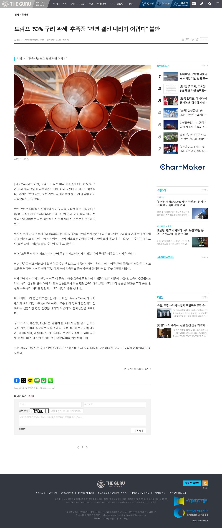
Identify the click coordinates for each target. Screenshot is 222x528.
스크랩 (197, 39)
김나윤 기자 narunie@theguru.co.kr (29, 39)
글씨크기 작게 (206, 39)
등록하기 (138, 430)
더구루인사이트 (165, 257)
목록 (182, 39)
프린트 (192, 39)
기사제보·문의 (159, 492)
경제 (16, 14)
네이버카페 (43, 380)
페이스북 (17, 380)
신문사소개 (40, 492)
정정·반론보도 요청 (178, 492)
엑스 (23, 380)
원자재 (24, 14)
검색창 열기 (210, 4)
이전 (78, 447)
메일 (187, 39)
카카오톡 (30, 380)
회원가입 (194, 4)
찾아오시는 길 (67, 492)
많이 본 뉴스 (163, 65)
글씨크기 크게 (202, 39)
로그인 (202, 4)
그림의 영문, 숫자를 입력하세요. (66, 411)
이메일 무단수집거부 (140, 492)
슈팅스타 (161, 190)
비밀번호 (88, 404)
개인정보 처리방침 (85, 492)
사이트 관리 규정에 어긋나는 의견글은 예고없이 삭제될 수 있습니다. (51, 417)
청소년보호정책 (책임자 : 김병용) (112, 492)
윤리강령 (53, 492)
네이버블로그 (37, 380)
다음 (86, 447)
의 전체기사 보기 (136, 368)
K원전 (160, 297)
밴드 (50, 380)
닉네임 (23, 404)
